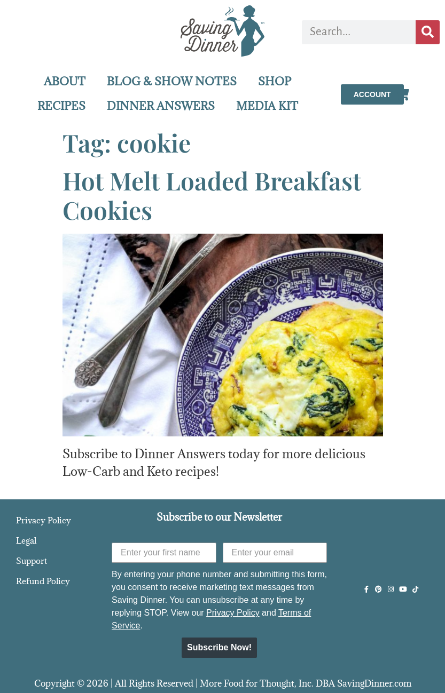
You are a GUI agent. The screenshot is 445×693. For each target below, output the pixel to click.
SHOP (274, 81)
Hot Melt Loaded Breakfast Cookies (212, 195)
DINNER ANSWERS (161, 106)
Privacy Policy (43, 520)
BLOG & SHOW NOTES (172, 81)
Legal (26, 540)
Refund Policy (43, 581)
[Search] (428, 32)
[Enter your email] (275, 553)
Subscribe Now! (219, 647)
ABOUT (64, 81)
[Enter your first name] (164, 553)
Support (31, 560)
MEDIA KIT (267, 106)
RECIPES (61, 106)
